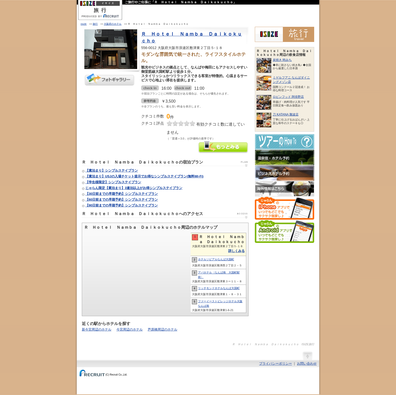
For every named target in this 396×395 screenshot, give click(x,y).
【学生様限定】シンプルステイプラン (113, 182)
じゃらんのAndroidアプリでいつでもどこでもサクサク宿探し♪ (284, 231)
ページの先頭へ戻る (307, 355)
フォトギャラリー (109, 79)
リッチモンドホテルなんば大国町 (219, 288)
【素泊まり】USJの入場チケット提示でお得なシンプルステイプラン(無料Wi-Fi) (144, 176)
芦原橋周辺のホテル (162, 329)
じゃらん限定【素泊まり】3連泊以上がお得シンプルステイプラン (133, 188)
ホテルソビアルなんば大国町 (216, 259)
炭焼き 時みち (282, 60)
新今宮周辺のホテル (96, 329)
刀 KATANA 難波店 (286, 114)
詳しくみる (236, 251)
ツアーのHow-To (284, 141)
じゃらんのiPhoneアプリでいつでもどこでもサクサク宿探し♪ (284, 208)
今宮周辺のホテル (129, 329)
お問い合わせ (307, 363)
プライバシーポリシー (275, 363)
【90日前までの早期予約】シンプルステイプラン (121, 205)
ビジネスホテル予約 (284, 173)
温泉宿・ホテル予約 (284, 157)
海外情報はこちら (284, 188)
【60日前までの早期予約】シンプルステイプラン (121, 199)
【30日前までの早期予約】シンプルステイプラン (121, 194)
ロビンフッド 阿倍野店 (288, 97)
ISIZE (84, 23)
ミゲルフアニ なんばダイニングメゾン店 (291, 80)
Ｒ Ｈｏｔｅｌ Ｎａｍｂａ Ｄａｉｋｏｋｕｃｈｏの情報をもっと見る (223, 148)
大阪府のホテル (112, 23)
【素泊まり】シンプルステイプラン (111, 170)
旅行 (95, 23)
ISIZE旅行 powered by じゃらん (284, 34)
